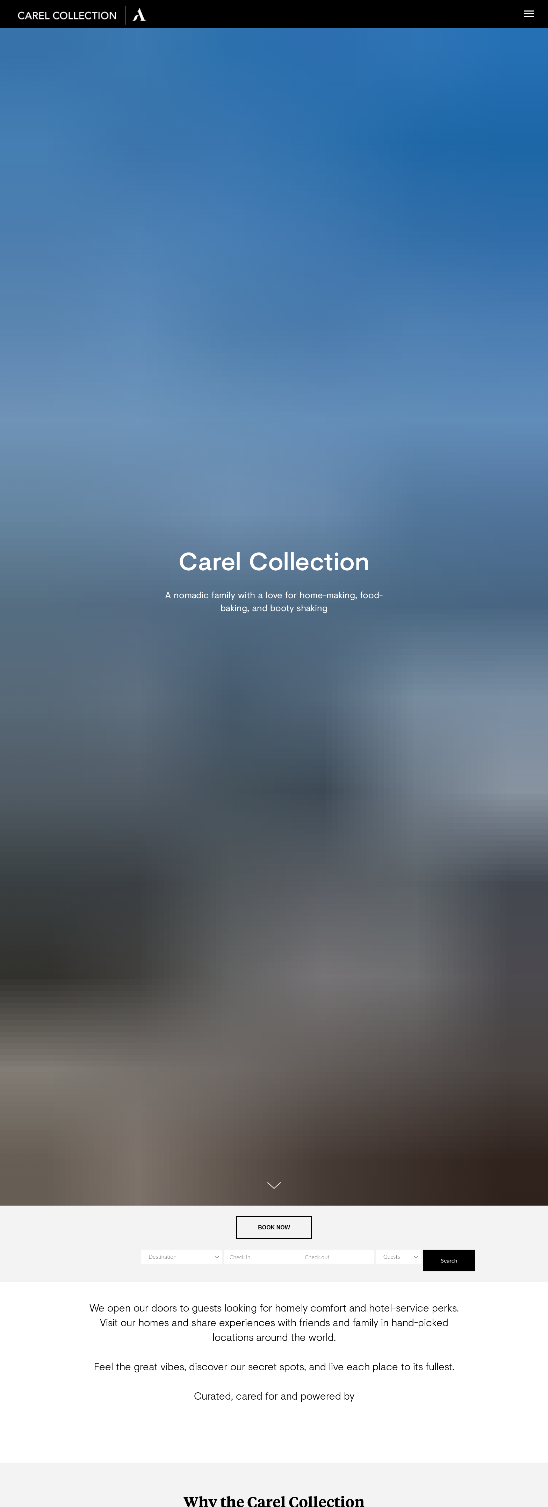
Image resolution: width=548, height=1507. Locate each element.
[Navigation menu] (529, 13)
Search (449, 1260)
